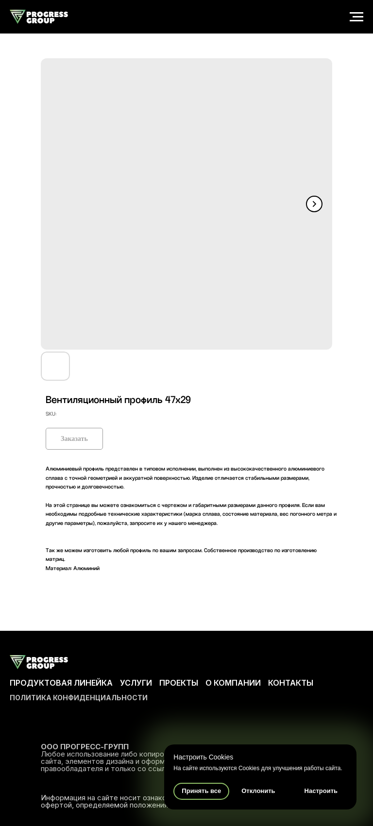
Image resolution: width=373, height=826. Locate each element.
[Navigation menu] (356, 17)
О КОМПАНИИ (233, 683)
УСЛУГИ (136, 683)
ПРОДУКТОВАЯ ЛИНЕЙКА (61, 683)
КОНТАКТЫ (290, 683)
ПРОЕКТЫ (178, 683)
